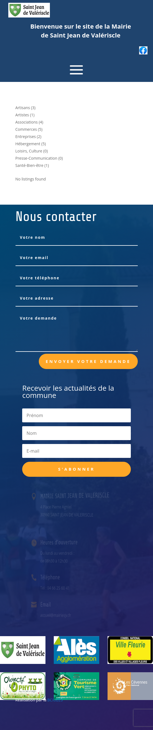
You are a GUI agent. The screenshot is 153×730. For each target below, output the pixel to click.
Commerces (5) (28, 129)
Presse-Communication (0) (39, 158)
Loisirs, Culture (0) (31, 151)
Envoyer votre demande (88, 361)
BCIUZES (55, 700)
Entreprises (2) (28, 136)
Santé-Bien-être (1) (32, 165)
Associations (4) (29, 122)
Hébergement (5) (30, 143)
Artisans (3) (25, 107)
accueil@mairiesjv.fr (57, 615)
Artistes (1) (24, 114)
